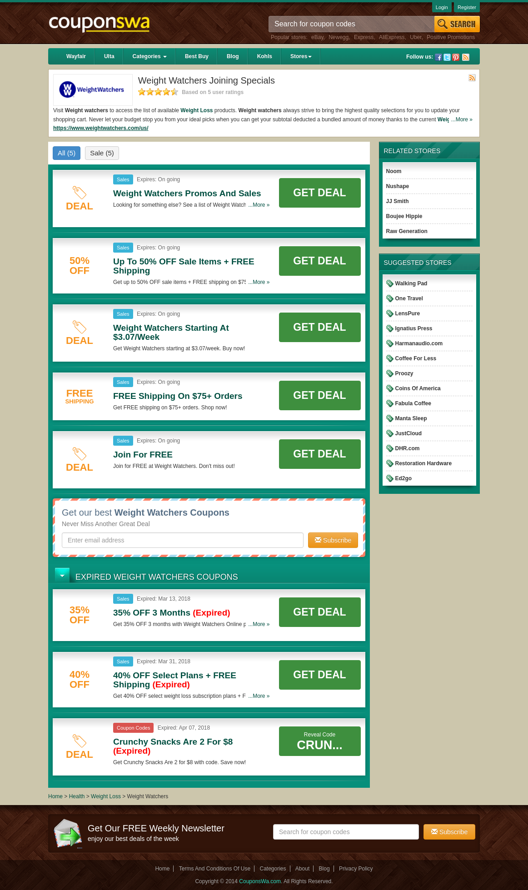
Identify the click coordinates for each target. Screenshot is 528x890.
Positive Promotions (451, 37)
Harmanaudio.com (419, 343)
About (302, 868)
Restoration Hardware (423, 463)
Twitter (447, 57)
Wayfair (76, 56)
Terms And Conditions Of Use (214, 868)
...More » (462, 119)
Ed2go (403, 478)
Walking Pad (411, 283)
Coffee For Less (416, 358)
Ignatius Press (414, 328)
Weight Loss (196, 110)
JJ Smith (397, 201)
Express (364, 37)
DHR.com (407, 448)
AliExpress (392, 37)
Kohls (264, 56)
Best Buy (197, 56)
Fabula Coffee (413, 403)
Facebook (438, 57)
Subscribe (333, 540)
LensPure (407, 313)
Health (77, 796)
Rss (465, 57)
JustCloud (408, 433)
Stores (301, 56)
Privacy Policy (356, 868)
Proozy (404, 373)
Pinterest (455, 57)
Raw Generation (407, 231)
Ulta (109, 56)
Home (55, 796)
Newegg (339, 37)
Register (467, 7)
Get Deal (319, 193)
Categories (150, 56)
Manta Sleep (411, 418)
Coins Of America (418, 388)
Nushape (397, 186)
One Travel (409, 298)
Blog (233, 56)
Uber (415, 37)
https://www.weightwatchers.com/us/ (101, 128)
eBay (317, 37)
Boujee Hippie (404, 216)
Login (442, 7)
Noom (394, 171)
